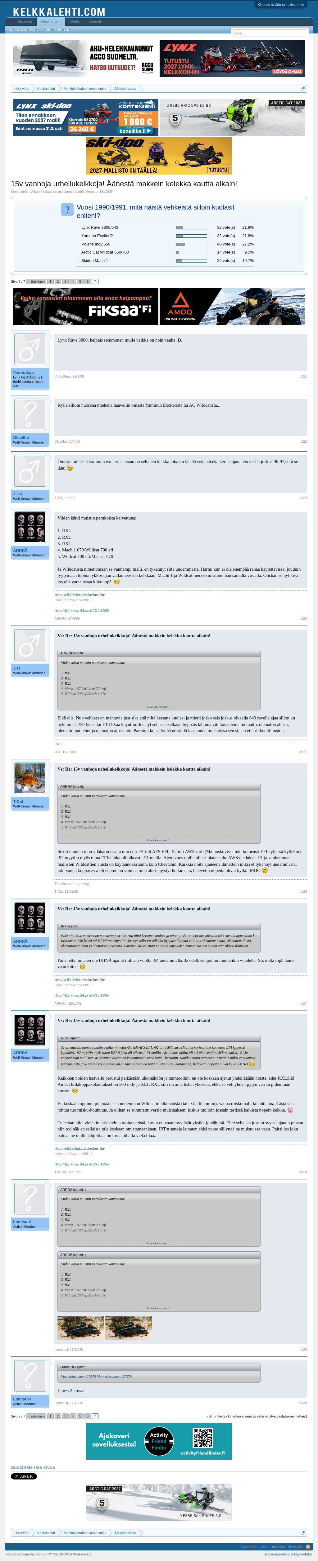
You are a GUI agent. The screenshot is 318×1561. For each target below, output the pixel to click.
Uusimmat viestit (57, 29)
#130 (303, 1403)
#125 (303, 752)
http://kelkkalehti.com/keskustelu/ (79, 595)
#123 (303, 498)
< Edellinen (36, 281)
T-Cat (18, 801)
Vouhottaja (23, 372)
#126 (303, 891)
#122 (303, 441)
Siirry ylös (295, 1547)
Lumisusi (22, 1221)
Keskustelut (51, 22)
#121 (303, 376)
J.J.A (18, 494)
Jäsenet (95, 21)
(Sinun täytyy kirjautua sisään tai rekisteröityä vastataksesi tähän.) (257, 1416)
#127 (303, 1003)
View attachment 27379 (78, 1376)
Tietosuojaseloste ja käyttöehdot (287, 1554)
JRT (17, 668)
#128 (303, 1172)
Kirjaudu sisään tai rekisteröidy (281, 5)
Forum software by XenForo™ (49, 1554)
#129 (303, 1349)
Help (264, 1547)
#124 (303, 618)
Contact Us (248, 1547)
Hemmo (92, 191)
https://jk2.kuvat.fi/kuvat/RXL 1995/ (81, 610)
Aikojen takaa (41, 191)
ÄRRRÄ (20, 550)
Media (75, 21)
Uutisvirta (24, 21)
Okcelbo (21, 437)
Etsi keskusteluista (24, 29)
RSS (308, 1547)
